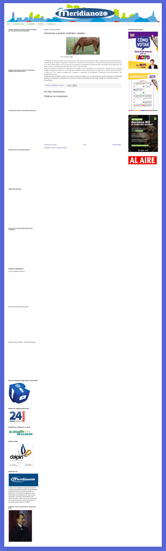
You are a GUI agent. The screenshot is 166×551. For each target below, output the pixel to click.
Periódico (41, 24)
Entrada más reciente (51, 144)
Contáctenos (51, 24)
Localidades (31, 24)
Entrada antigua (116, 144)
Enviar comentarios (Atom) (59, 148)
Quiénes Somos (18, 24)
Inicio (8, 24)
